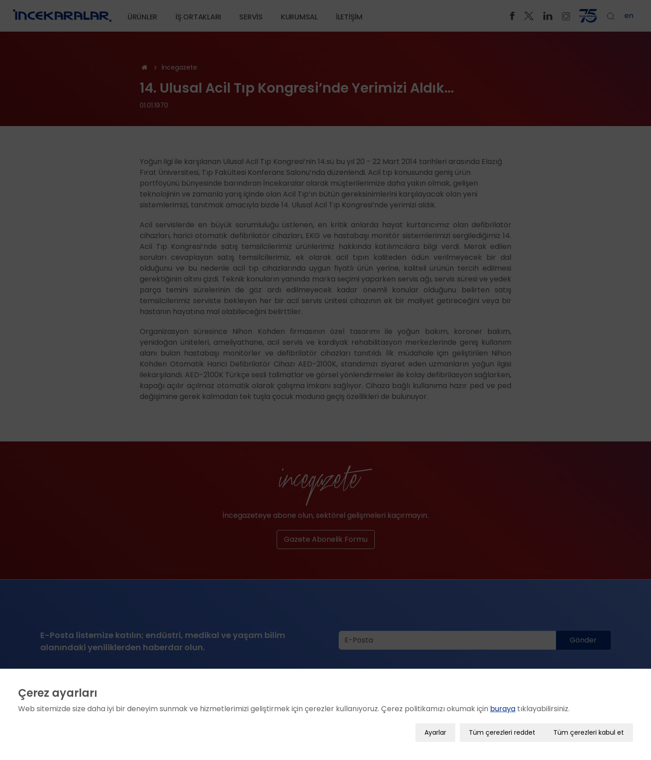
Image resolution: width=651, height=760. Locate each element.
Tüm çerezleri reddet (502, 732)
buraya (502, 709)
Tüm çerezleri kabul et (588, 732)
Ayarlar (435, 732)
